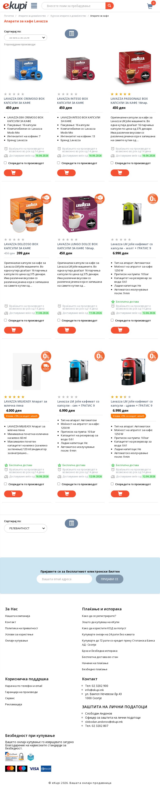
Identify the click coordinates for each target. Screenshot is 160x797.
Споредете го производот (24, 163)
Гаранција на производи (21, 692)
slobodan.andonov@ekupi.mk (104, 722)
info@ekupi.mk (94, 690)
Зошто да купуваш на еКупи (100, 622)
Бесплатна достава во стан (100, 657)
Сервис (10, 698)
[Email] (64, 579)
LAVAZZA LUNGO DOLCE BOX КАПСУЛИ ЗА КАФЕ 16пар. (77, 246)
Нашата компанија (17, 616)
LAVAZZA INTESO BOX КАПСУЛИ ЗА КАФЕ (72, 101)
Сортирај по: (12, 31)
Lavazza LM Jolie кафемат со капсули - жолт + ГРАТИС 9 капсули (132, 246)
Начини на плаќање (95, 663)
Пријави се (109, 579)
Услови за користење (19, 634)
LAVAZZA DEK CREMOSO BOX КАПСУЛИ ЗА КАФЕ (24, 101)
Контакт (10, 622)
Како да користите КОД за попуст (104, 628)
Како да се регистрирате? (99, 616)
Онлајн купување (16, 640)
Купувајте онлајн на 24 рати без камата (108, 634)
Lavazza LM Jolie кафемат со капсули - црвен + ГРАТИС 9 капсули (132, 403)
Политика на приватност (21, 628)
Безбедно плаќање (94, 669)
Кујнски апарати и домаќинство (68, 15)
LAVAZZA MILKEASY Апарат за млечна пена (25, 403)
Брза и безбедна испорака (99, 651)
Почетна (9, 15)
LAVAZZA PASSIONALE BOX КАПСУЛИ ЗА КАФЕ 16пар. (129, 101)
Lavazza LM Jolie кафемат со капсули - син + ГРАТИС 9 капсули (78, 403)
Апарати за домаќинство (32, 15)
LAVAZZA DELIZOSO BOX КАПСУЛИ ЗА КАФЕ (21, 246)
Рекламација (13, 704)
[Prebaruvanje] (110, 5)
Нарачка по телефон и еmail (23, 686)
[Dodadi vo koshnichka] (13, 172)
